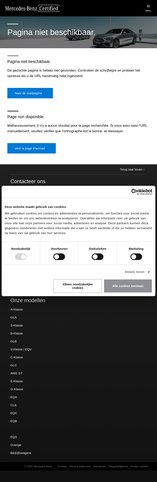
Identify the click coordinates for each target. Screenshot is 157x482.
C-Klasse (16, 357)
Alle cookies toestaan (128, 286)
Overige (15, 445)
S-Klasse (16, 325)
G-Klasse (16, 389)
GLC (13, 365)
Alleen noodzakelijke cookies (78, 285)
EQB (13, 421)
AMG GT (16, 373)
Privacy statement (80, 466)
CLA (13, 405)
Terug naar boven (132, 169)
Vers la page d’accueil (30, 148)
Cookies (62, 466)
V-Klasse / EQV (20, 349)
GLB (13, 341)
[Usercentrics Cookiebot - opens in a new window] (134, 192)
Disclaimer (99, 466)
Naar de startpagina (28, 93)
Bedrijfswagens (20, 453)
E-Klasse (16, 381)
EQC (13, 413)
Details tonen (134, 272)
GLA (13, 317)
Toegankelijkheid (118, 466)
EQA (13, 397)
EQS (13, 437)
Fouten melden (139, 466)
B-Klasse (16, 333)
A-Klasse (16, 309)
